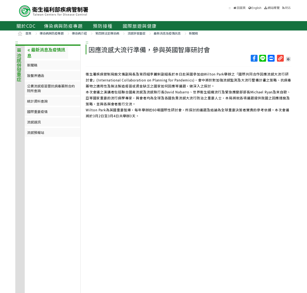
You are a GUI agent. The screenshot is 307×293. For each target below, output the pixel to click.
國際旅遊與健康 (140, 26)
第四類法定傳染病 (107, 33)
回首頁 (241, 7)
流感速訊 (34, 122)
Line (262, 58)
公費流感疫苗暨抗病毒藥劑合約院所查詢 (51, 88)
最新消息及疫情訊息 (167, 33)
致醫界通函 (35, 75)
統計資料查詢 (37, 101)
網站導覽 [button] (273, 7)
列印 (271, 58)
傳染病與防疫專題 (63, 26)
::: (16, 42)
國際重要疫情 (37, 111)
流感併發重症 (136, 33)
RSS (288, 7)
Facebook (254, 58)
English (256, 8)
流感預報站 (35, 132)
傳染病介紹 (79, 33)
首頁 (28, 33)
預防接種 (102, 26)
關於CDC (26, 26)
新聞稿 (193, 33)
